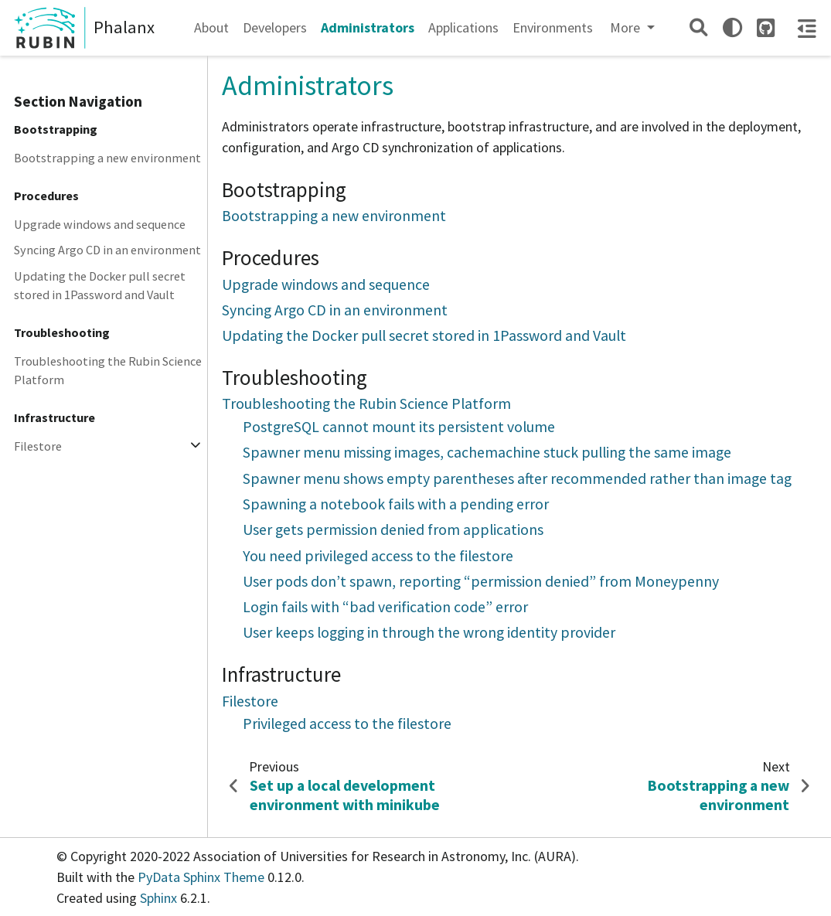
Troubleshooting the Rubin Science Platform (108, 370)
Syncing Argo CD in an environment (107, 249)
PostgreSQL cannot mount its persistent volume (399, 426)
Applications (463, 27)
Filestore (38, 446)
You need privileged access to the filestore (378, 556)
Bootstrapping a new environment (107, 157)
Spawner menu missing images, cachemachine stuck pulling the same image (487, 452)
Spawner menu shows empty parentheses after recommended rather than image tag (517, 478)
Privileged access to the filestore (347, 723)
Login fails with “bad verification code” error (385, 607)
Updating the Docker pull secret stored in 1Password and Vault (100, 285)
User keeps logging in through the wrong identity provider (429, 632)
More (626, 27)
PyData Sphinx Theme (202, 877)
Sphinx (158, 898)
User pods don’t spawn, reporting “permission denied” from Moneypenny (481, 581)
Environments (553, 27)
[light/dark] (732, 27)
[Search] (698, 27)
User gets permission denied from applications (393, 529)
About (211, 27)
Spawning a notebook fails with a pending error (396, 504)
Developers (275, 27)
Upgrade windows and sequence (100, 224)
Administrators (367, 27)
